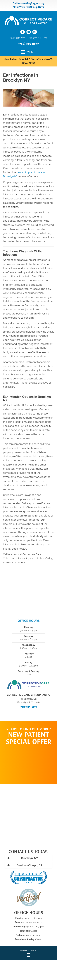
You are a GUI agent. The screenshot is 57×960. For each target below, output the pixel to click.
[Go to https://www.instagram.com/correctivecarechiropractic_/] (34, 32)
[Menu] (28, 955)
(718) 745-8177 (35, 7)
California (19, 3)
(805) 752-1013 (34, 3)
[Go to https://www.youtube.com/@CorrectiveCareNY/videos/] (28, 32)
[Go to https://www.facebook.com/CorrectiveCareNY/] (22, 32)
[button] (28, 858)
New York (19, 7)
